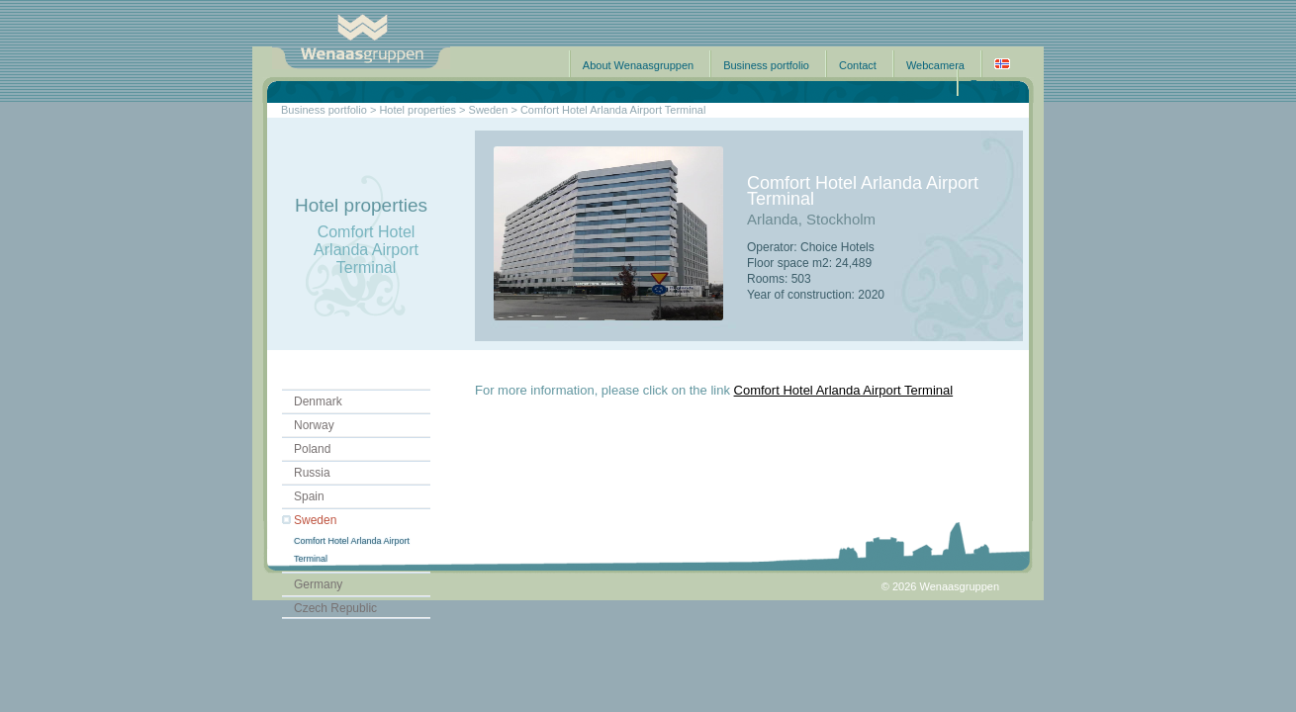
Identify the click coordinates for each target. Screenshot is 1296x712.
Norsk (1002, 63)
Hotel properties (417, 110)
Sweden (315, 520)
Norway (314, 425)
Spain (309, 496)
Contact (858, 65)
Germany (318, 584)
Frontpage (995, 84)
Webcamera (935, 65)
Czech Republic (335, 608)
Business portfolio (766, 65)
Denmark (318, 401)
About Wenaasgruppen (638, 65)
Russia (312, 473)
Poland (312, 449)
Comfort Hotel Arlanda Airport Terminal (844, 390)
